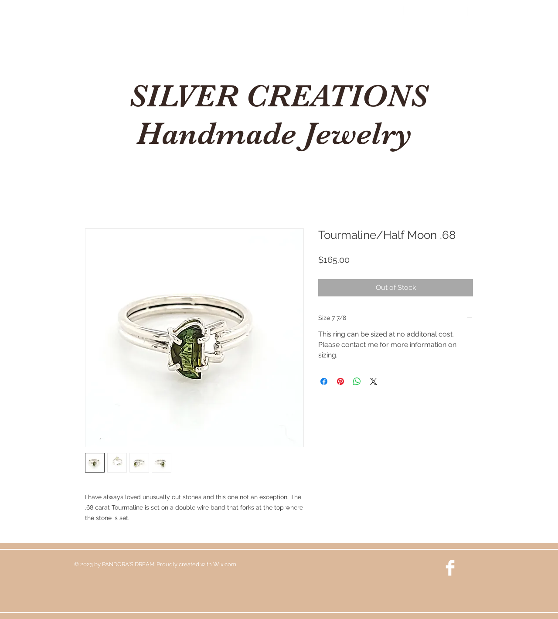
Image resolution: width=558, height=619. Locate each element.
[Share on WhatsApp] (357, 381)
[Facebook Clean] (450, 568)
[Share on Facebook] (324, 381)
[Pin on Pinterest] (340, 381)
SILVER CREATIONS (278, 96)
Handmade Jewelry (278, 133)
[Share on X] (373, 381)
